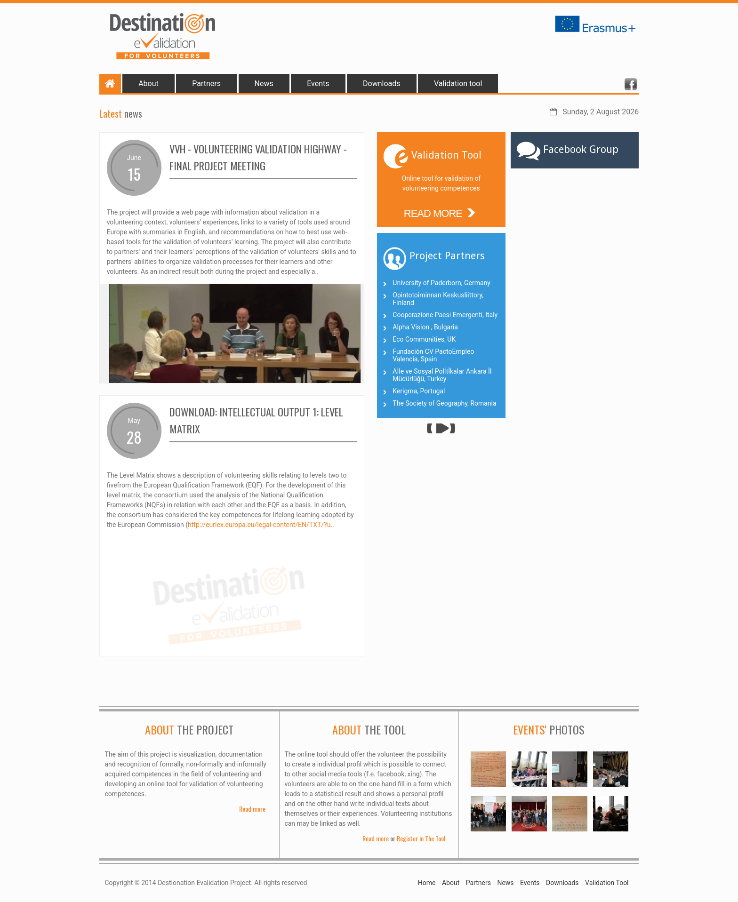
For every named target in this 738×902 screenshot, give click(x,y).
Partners (206, 83)
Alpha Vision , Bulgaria (425, 327)
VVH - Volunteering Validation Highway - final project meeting (262, 157)
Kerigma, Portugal (419, 391)
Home (427, 882)
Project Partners (447, 256)
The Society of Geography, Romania (444, 403)
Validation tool (458, 83)
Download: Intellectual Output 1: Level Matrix (249, 420)
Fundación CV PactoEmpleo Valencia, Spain (433, 355)
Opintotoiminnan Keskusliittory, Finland (438, 298)
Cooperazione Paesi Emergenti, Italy (445, 315)
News (264, 83)
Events (318, 83)
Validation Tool (606, 882)
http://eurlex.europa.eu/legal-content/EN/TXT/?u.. (261, 524)
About (148, 83)
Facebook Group (580, 149)
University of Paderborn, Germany (441, 283)
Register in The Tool (421, 838)
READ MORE (441, 212)
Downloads (381, 83)
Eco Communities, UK (424, 339)
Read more (252, 809)
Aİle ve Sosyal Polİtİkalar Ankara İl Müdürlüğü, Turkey (442, 375)
